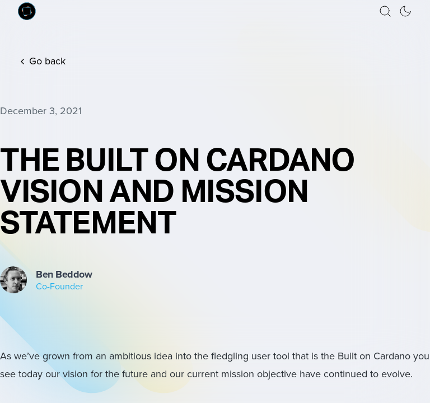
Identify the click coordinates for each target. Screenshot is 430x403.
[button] (385, 11)
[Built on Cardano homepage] (27, 11)
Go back (42, 61)
